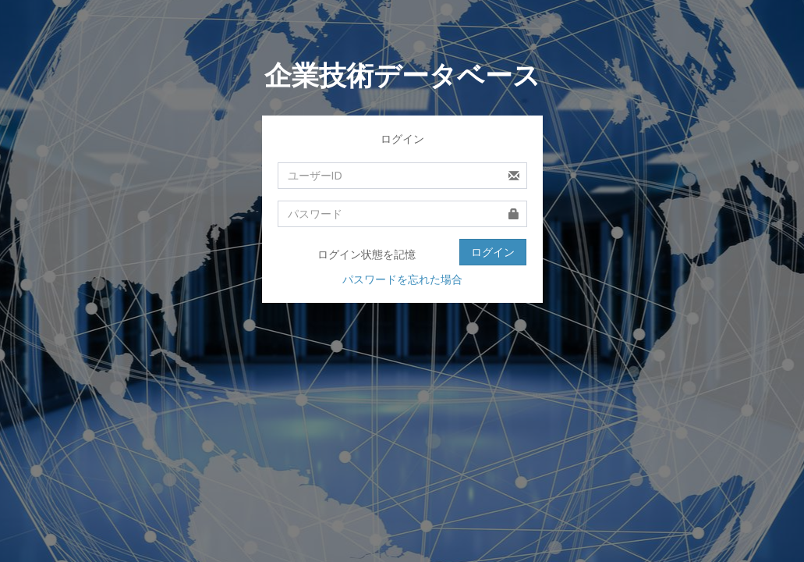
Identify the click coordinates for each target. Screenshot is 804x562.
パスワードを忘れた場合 (402, 279)
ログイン (493, 252)
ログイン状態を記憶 (356, 255)
